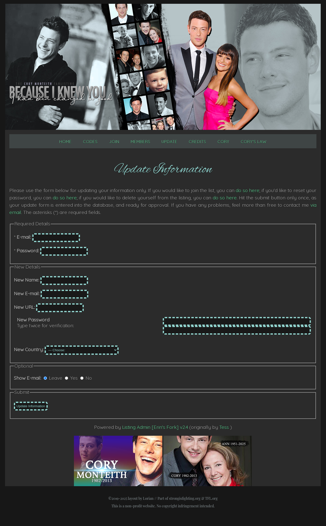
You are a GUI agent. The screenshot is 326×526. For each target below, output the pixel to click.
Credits (197, 141)
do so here (247, 190)
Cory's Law (253, 141)
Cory (223, 141)
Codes (90, 141)
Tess (224, 427)
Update (169, 141)
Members (140, 141)
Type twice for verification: (45, 323)
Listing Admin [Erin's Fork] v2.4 (155, 427)
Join (114, 141)
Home (65, 141)
